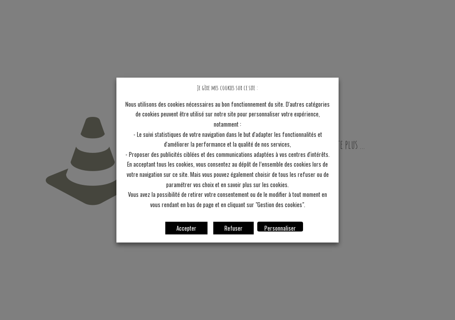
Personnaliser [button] (280, 227)
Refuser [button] (233, 227)
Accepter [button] (186, 227)
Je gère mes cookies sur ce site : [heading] (227, 88)
